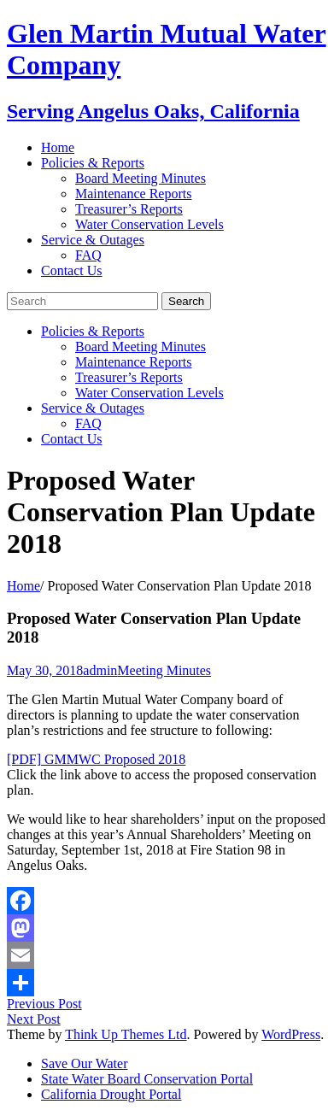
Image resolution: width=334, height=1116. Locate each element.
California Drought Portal (111, 1094)
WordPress (290, 1034)
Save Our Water (84, 1063)
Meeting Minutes (164, 670)
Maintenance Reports (133, 193)
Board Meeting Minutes (140, 178)
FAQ (88, 255)
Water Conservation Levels (149, 224)
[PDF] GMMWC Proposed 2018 (96, 759)
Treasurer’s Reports (129, 209)
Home (57, 147)
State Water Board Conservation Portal (147, 1079)
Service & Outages (92, 239)
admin (100, 670)
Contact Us (72, 270)
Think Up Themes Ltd (125, 1034)
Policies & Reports (92, 163)
